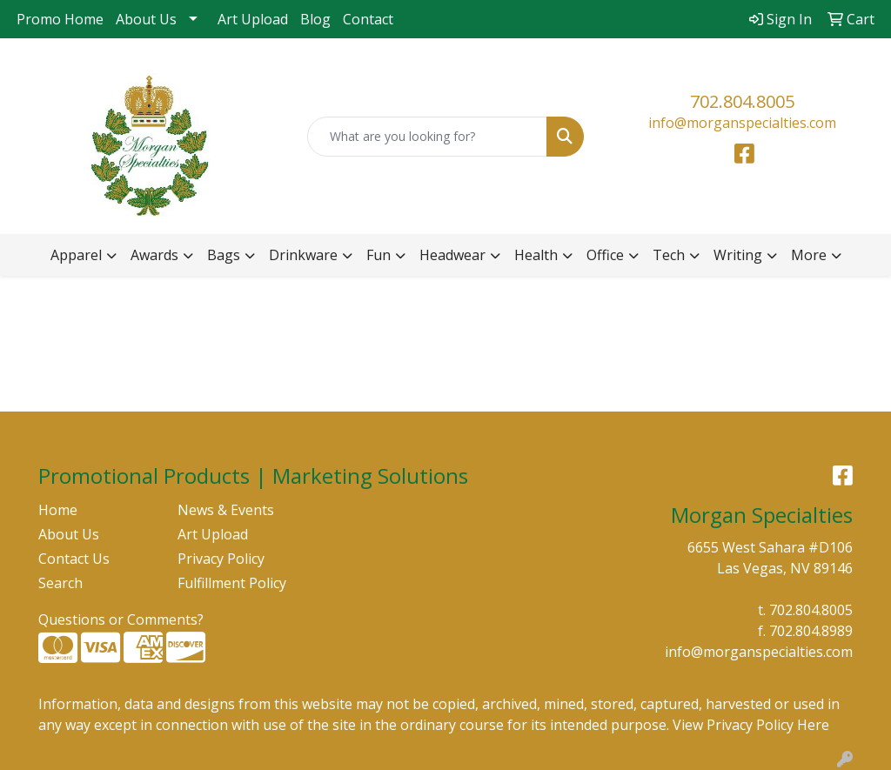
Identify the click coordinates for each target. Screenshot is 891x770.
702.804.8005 (742, 101)
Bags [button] (223, 254)
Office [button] (605, 254)
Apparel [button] (76, 254)
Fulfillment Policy (232, 583)
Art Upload (253, 19)
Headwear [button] (452, 254)
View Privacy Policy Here (751, 724)
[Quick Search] (426, 137)
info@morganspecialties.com (742, 122)
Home (57, 509)
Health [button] (536, 254)
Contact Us (74, 558)
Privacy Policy (221, 558)
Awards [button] (154, 254)
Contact (368, 19)
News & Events (226, 509)
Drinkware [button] (303, 254)
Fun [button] (378, 254)
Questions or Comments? (121, 619)
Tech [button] (669, 254)
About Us (146, 19)
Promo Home (60, 19)
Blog (315, 19)
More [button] (809, 254)
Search (60, 583)
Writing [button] (737, 254)
